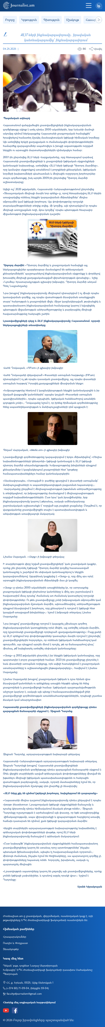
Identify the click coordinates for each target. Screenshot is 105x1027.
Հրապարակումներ (14, 936)
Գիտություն (51, 20)
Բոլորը (10, 20)
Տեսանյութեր (11, 949)
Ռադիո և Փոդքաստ (15, 943)
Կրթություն (29, 20)
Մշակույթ (72, 20)
